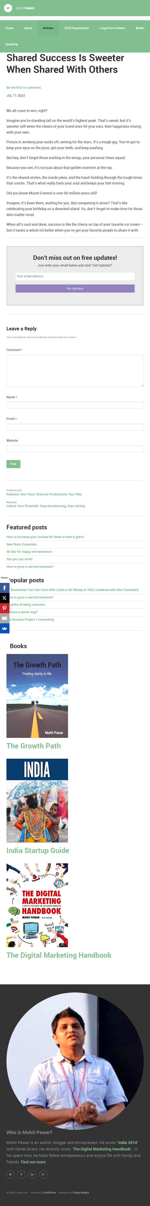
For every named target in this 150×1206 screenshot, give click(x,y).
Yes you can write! (19, 559)
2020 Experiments (76, 28)
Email (11, 419)
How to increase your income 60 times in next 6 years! (45, 537)
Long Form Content (112, 28)
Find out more (33, 1162)
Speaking (11, 44)
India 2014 (127, 1143)
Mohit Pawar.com (19, 8)
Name (11, 397)
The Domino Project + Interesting (30, 619)
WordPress (50, 1192)
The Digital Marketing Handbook (58, 956)
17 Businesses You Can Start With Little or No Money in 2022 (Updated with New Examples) (72, 590)
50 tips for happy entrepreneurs (29, 552)
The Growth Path (33, 746)
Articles (48, 28)
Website (12, 440)
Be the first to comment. (24, 88)
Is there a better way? (22, 612)
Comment (14, 350)
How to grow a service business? (29, 567)
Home (9, 28)
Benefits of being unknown (25, 605)
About (28, 28)
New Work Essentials (21, 544)
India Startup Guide (37, 851)
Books (140, 28)
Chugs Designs (81, 1192)
